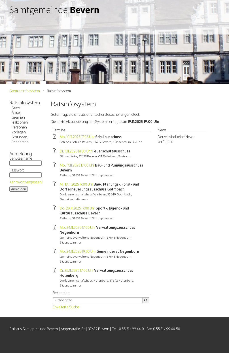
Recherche (20, 142)
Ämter (16, 112)
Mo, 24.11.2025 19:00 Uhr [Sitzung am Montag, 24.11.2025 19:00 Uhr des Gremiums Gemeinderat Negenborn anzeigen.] (78, 251)
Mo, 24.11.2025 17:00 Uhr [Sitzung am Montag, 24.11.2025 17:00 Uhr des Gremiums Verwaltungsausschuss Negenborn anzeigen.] (77, 227)
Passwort (25, 173)
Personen (19, 127)
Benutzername (25, 161)
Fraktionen (20, 122)
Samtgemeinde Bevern (54, 17)
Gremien (18, 117)
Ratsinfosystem (24, 102)
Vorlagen (19, 132)
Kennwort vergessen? (26, 182)
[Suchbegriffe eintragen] (97, 300)
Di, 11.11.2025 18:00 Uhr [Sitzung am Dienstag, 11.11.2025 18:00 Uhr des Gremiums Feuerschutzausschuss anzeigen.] (76, 151)
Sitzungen (19, 137)
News (16, 107)
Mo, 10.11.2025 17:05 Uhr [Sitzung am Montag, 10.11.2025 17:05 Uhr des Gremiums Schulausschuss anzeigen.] (77, 137)
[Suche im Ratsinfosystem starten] (145, 300)
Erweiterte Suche (66, 307)
